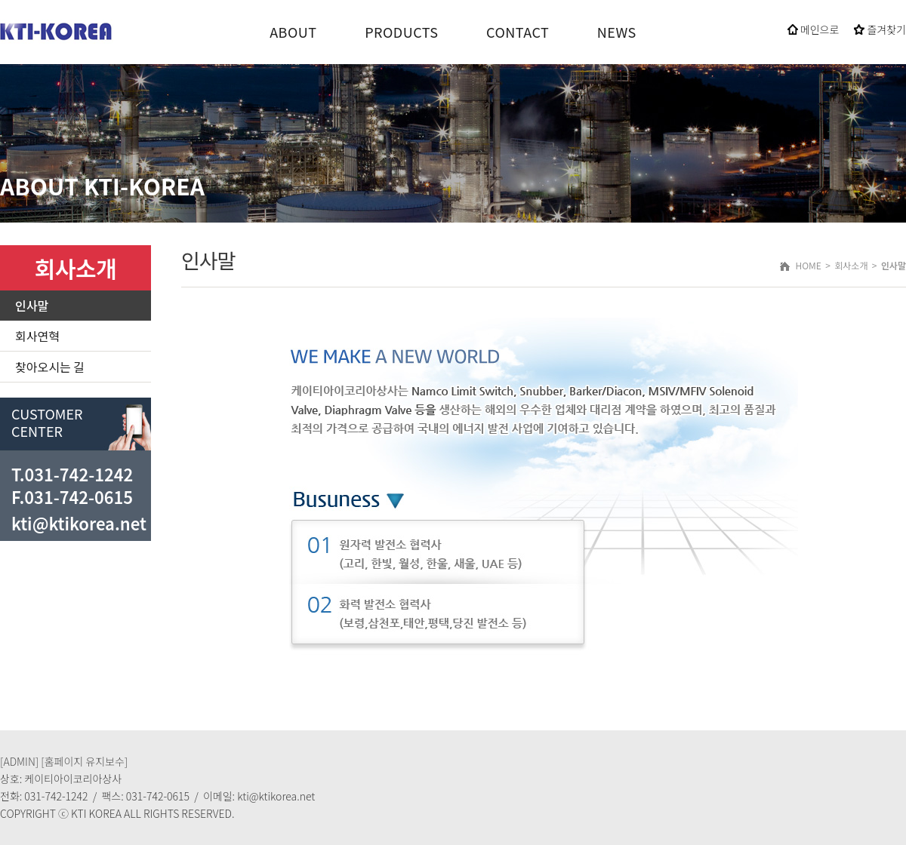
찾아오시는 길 (50, 367)
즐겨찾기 (880, 29)
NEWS (616, 31)
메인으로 (813, 29)
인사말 (31, 306)
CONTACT (517, 31)
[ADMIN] (19, 761)
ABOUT (293, 31)
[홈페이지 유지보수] (84, 761)
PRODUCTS (401, 31)
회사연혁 (37, 336)
